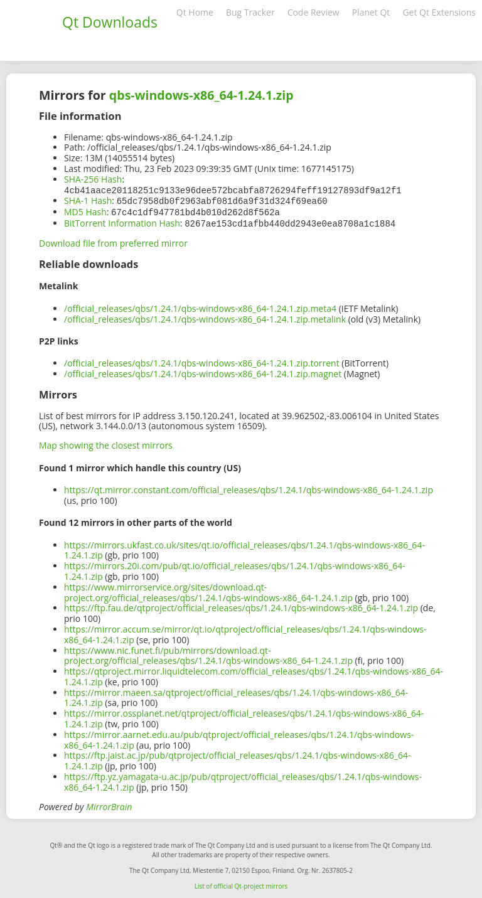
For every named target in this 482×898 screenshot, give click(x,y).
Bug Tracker (250, 12)
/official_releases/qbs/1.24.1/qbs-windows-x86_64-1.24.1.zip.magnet (202, 371)
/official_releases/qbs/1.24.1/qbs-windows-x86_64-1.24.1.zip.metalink (205, 317)
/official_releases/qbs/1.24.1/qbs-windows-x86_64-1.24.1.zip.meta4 (200, 306)
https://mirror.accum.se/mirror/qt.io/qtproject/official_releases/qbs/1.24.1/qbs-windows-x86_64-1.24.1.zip (245, 632)
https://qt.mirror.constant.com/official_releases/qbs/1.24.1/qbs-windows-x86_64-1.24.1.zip (248, 487)
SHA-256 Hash (93, 179)
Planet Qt (371, 12)
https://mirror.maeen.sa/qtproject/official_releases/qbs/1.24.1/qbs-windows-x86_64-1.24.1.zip (236, 695)
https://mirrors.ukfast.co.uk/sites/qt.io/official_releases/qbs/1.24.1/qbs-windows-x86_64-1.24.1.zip (244, 548)
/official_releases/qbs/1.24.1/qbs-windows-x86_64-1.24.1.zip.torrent (202, 360)
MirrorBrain (109, 804)
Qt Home (194, 12)
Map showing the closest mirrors (106, 443)
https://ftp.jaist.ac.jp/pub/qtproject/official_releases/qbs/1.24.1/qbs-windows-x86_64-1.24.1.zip (237, 758)
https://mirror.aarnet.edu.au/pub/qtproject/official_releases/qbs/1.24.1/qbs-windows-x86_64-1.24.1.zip (239, 737)
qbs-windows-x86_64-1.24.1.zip (201, 95)
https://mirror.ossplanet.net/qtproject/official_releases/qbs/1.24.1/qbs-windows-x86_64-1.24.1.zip (244, 716)
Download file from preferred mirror (113, 241)
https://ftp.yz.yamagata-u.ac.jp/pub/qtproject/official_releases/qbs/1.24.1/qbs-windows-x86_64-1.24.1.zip (243, 779)
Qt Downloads (110, 22)
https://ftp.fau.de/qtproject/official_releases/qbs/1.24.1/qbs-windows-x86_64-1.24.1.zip (241, 605)
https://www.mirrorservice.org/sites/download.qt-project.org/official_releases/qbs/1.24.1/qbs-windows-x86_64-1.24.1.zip (208, 590)
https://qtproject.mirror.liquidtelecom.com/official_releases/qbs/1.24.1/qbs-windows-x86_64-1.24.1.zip (253, 674)
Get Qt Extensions (439, 12)
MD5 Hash (85, 210)
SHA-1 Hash (88, 200)
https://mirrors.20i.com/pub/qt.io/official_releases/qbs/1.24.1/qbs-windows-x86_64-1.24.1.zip (234, 568)
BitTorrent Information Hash (122, 221)
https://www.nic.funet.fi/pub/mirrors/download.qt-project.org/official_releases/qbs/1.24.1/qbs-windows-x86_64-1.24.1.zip (208, 653)
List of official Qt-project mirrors (241, 883)
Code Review (313, 12)
